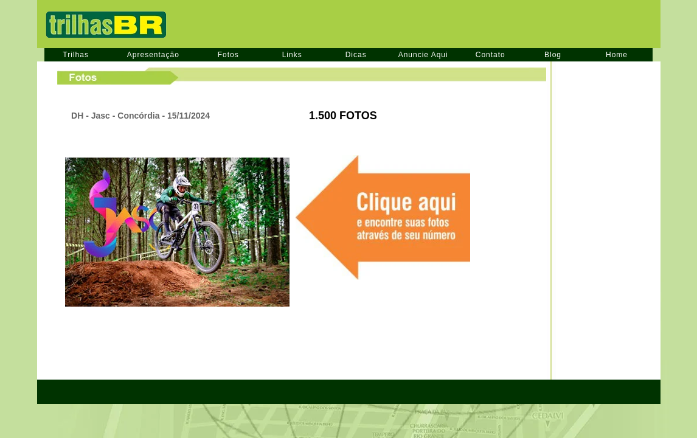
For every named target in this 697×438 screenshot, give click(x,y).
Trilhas (76, 54)
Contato (490, 54)
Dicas (356, 54)
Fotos (228, 54)
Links (292, 54)
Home (617, 54)
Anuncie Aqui (423, 54)
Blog (552, 54)
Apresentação (153, 54)
